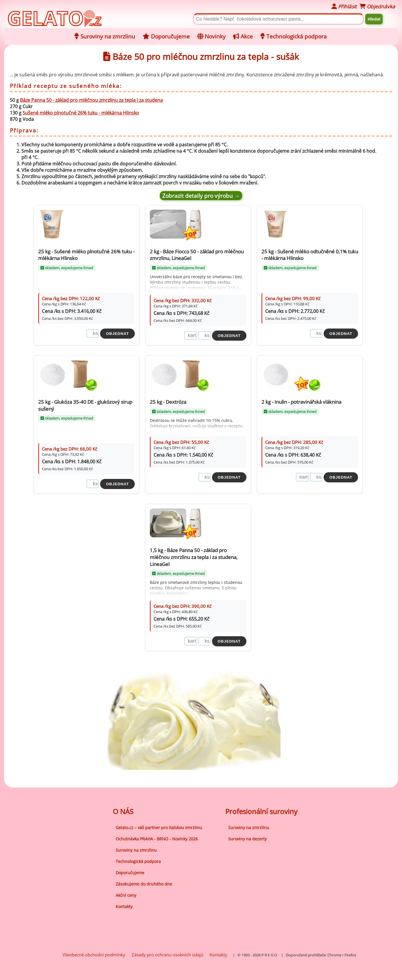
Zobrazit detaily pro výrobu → (201, 195)
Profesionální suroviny (261, 810)
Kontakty (124, 905)
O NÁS (123, 810)
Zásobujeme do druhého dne (144, 883)
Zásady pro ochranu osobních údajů (167, 954)
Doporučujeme (130, 872)
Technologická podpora (138, 860)
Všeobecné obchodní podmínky (93, 954)
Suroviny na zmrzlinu (136, 849)
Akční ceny (126, 894)
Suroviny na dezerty (247, 838)
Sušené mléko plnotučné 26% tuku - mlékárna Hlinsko (81, 113)
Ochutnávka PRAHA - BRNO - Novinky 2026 (157, 838)
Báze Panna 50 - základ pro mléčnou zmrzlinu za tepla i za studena (91, 100)
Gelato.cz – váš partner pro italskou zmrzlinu (159, 826)
